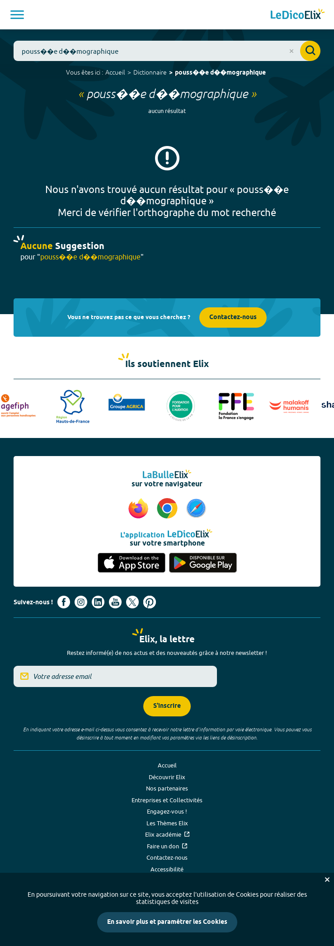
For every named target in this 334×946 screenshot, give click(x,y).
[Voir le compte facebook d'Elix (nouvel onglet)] (63, 602)
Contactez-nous (233, 317)
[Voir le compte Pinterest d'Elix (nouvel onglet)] (149, 602)
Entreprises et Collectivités (167, 800)
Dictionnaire (150, 72)
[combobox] (167, 51)
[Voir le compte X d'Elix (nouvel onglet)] (132, 602)
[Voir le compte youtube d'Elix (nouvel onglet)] (115, 602)
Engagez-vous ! (167, 811)
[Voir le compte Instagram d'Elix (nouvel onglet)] (81, 602)
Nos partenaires (167, 788)
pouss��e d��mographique (220, 73)
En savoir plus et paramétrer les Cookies (167, 922)
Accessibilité (167, 869)
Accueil (115, 72)
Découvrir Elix (167, 777)
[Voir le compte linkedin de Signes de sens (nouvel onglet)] (98, 602)
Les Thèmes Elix (167, 823)
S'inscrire (167, 706)
